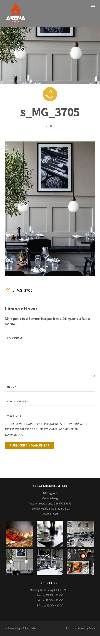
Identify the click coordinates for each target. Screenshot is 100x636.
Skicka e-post (50, 514)
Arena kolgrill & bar (18, 628)
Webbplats (14, 415)
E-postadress (17, 401)
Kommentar (15, 338)
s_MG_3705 (50, 112)
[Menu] (93, 5)
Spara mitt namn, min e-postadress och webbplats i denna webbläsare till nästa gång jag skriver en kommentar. (46, 429)
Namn (11, 387)
